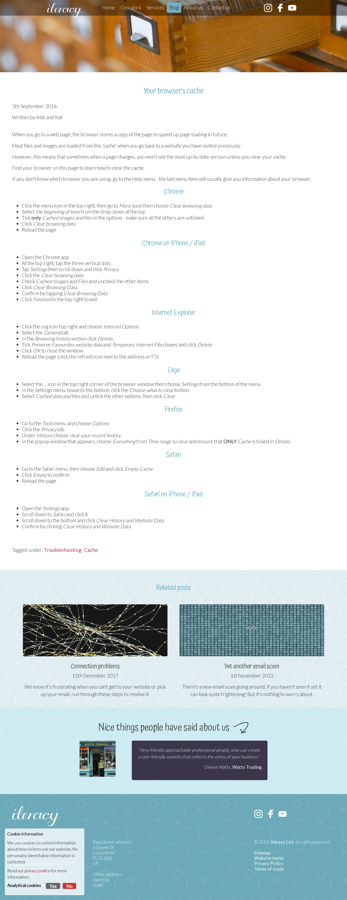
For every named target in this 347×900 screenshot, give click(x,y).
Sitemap (262, 852)
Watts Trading (246, 767)
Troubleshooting (62, 550)
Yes (53, 886)
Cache (91, 550)
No (69, 886)
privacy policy (37, 870)
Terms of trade (269, 869)
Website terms (269, 858)
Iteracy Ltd (282, 842)
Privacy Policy (268, 863)
